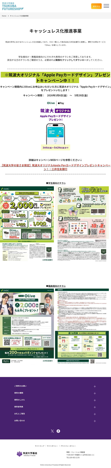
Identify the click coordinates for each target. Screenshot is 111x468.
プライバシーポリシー (68, 446)
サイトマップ (39, 446)
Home (4, 16)
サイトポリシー (52, 446)
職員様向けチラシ (57, 286)
